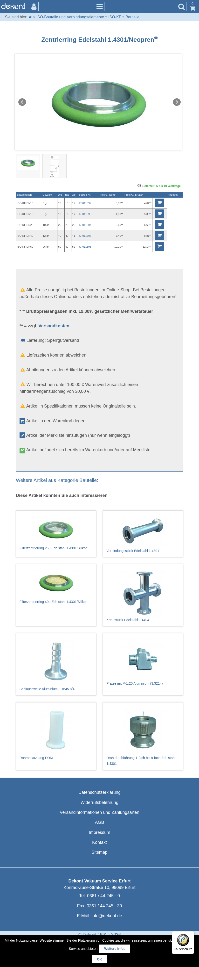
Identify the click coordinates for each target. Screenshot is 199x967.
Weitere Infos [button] (114, 949)
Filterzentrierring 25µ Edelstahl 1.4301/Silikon (56, 532)
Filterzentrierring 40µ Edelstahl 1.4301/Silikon (56, 586)
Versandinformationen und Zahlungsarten (99, 812)
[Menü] (191, 934)
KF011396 (85, 246)
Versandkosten (53, 325)
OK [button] (99, 959)
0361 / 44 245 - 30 (104, 905)
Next (177, 102)
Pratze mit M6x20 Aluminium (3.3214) (142, 661)
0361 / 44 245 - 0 (103, 895)
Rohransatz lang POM (56, 733)
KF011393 (85, 214)
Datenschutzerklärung (99, 792)
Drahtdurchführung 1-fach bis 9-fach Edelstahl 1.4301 (142, 736)
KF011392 (85, 203)
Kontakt (99, 842)
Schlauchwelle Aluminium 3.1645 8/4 (56, 664)
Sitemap (99, 852)
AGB (99, 822)
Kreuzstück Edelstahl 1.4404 (142, 595)
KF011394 (85, 224)
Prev (22, 102)
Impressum (99, 832)
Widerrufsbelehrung (99, 802)
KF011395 (85, 235)
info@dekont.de (107, 915)
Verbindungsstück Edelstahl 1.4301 (142, 534)
